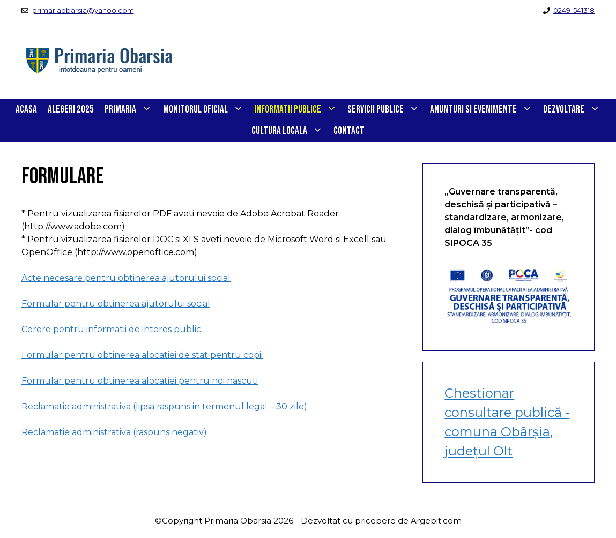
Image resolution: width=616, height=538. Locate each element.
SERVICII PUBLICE (386, 110)
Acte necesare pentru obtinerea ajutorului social (126, 278)
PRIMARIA (131, 110)
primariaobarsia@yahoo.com (83, 10)
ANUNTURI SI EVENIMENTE (484, 110)
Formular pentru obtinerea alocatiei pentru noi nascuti (139, 381)
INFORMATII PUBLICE (298, 110)
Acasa (26, 109)
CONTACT (349, 131)
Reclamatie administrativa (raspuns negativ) (114, 432)
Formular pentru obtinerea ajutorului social (115, 303)
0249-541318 (574, 10)
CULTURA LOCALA (289, 131)
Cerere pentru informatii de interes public (111, 329)
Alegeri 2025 (71, 109)
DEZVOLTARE (574, 110)
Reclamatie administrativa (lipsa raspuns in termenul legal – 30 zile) (164, 406)
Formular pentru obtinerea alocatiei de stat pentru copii (142, 355)
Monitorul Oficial (206, 110)
